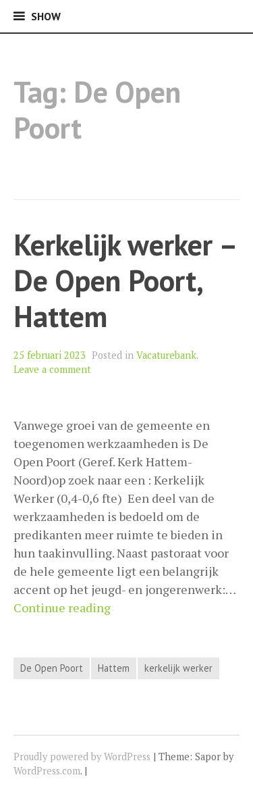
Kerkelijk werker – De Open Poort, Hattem (124, 280)
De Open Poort (51, 668)
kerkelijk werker (178, 668)
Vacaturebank (166, 355)
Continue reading (62, 607)
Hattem (114, 668)
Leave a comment (52, 369)
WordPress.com (46, 770)
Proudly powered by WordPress (81, 756)
